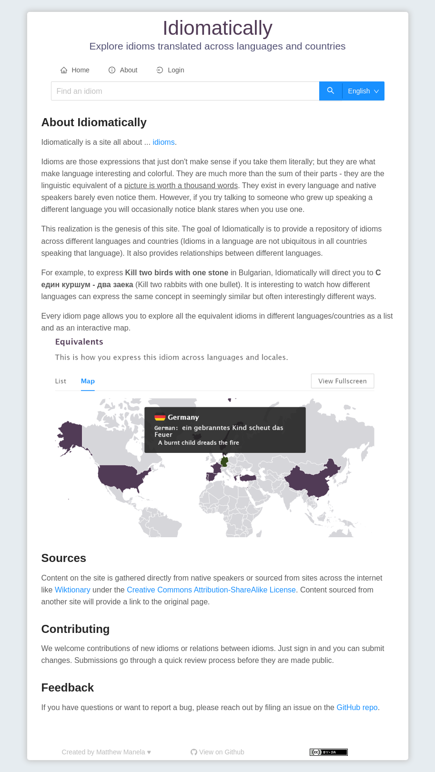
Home (75, 70)
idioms (163, 142)
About (123, 70)
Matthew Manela (120, 752)
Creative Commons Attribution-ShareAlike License (211, 590)
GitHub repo (356, 707)
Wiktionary (73, 590)
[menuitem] (75, 70)
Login (170, 70)
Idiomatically (217, 28)
